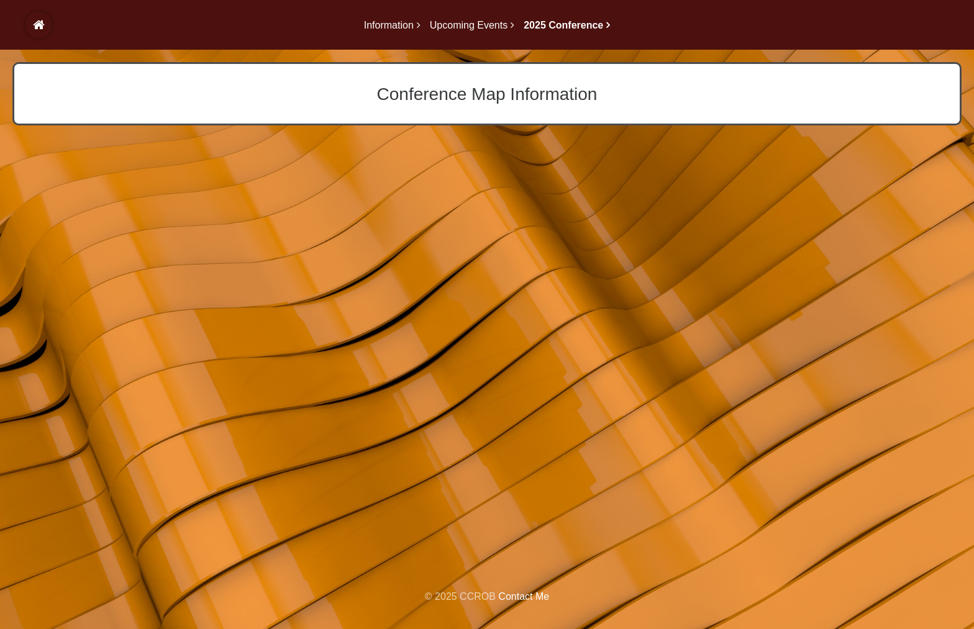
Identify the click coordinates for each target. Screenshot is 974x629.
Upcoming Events (468, 25)
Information (389, 25)
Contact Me (523, 596)
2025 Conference (563, 25)
